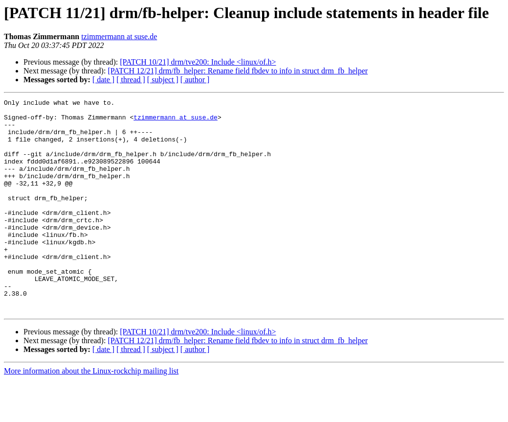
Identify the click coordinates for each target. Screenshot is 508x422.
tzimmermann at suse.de (119, 36)
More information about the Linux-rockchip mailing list (91, 413)
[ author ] (195, 79)
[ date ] (103, 79)
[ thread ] (130, 79)
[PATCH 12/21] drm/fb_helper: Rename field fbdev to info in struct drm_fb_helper (238, 71)
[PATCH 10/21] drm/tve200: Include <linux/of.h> (198, 62)
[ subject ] (162, 79)
